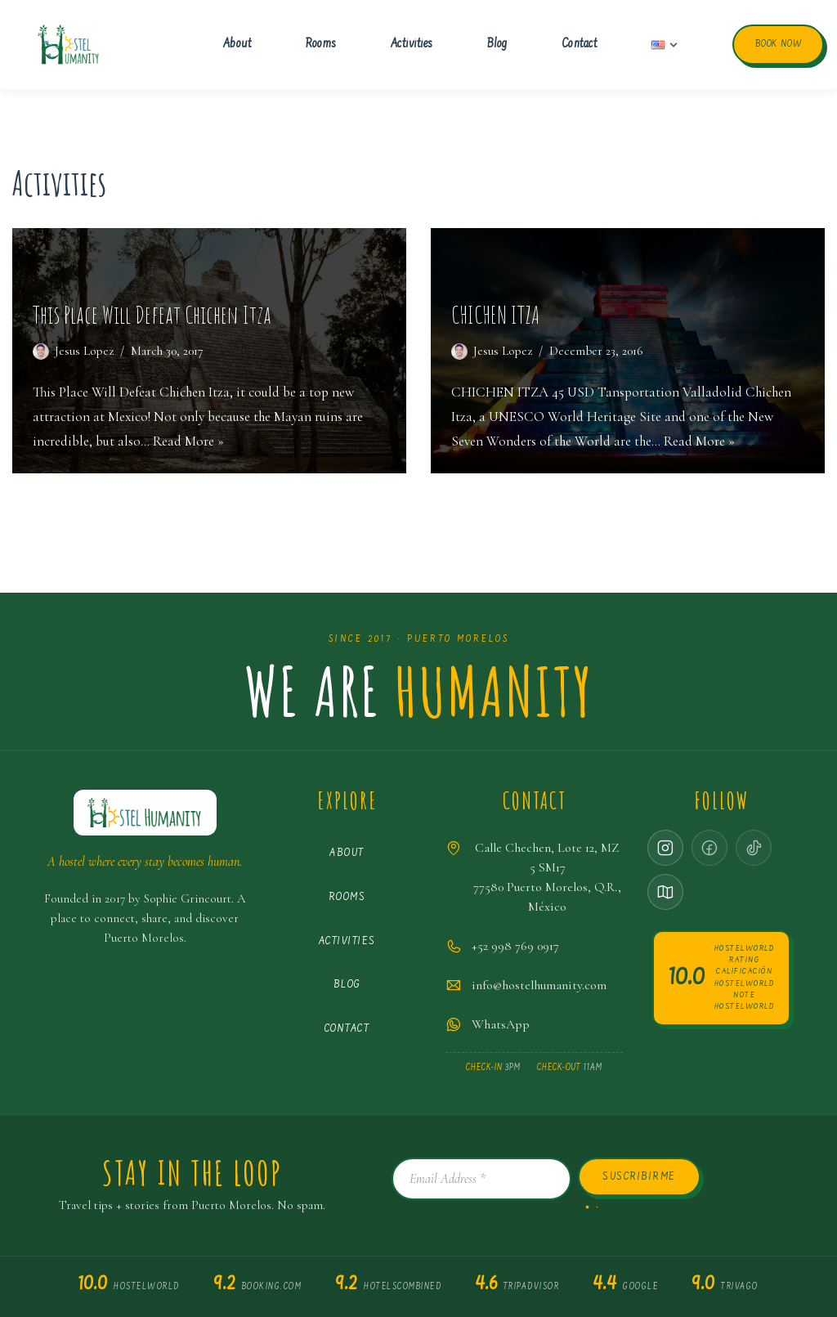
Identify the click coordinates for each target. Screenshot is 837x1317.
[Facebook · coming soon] (709, 848)
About (237, 45)
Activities (412, 45)
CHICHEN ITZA (495, 314)
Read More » (188, 441)
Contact (580, 45)
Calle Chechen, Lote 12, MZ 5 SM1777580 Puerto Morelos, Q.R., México (547, 877)
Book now (778, 44)
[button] (673, 45)
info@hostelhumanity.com (539, 985)
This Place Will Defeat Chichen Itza (152, 314)
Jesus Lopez (84, 350)
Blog (497, 45)
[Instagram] (665, 848)
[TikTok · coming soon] (754, 848)
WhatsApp (501, 1024)
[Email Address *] (481, 1179)
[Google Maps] (665, 892)
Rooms (321, 45)
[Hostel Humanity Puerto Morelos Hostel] (68, 45)
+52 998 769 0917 (515, 946)
